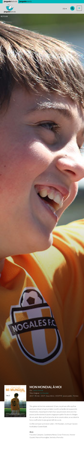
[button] (79, 8)
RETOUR (4, 16)
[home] (10, 8)
